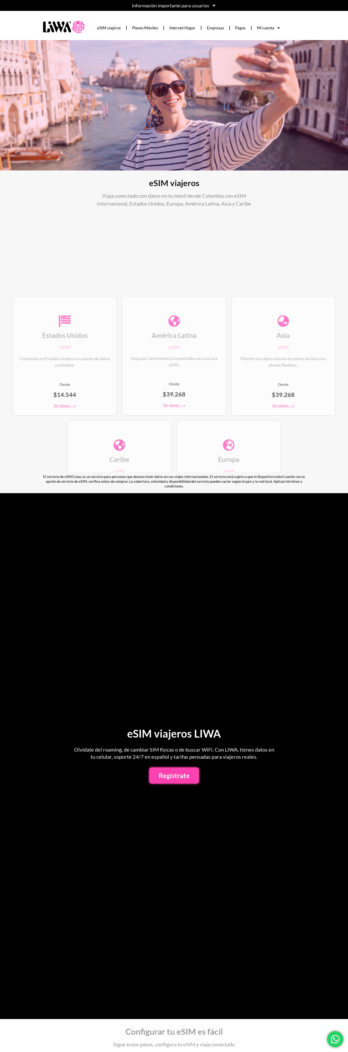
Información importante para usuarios (174, 5)
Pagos (240, 27)
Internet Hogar (182, 27)
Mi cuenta (269, 27)
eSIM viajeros (109, 27)
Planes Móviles (145, 27)
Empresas (215, 27)
